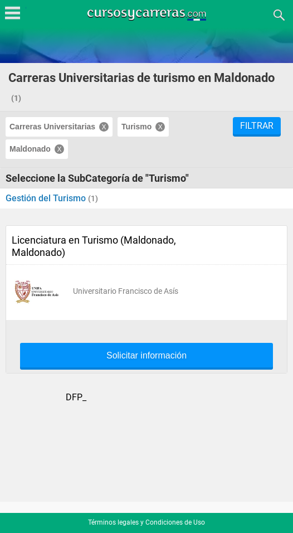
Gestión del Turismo (47, 198)
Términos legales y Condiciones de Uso (146, 522)
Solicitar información (146, 355)
